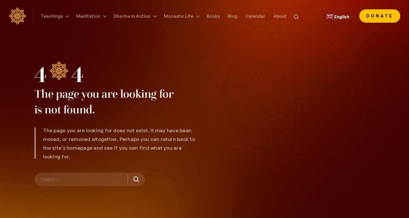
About (280, 16)
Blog (232, 16)
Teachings (52, 16)
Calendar (255, 16)
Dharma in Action (132, 16)
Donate (380, 15)
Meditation (88, 16)
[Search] (89, 179)
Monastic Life (178, 16)
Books (213, 16)
